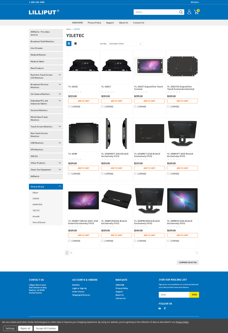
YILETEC (36, 210)
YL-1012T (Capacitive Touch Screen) (148, 88)
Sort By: (103, 43)
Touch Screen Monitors (41, 126)
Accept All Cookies (46, 328)
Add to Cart (83, 101)
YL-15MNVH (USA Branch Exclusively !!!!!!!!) (179, 222)
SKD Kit (34, 156)
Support (110, 22)
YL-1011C (73, 86)
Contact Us (138, 22)
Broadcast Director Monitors (40, 86)
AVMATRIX (37, 204)
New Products (37, 68)
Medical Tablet (37, 61)
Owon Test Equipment (41, 169)
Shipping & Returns (81, 295)
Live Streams (37, 48)
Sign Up (83, 288)
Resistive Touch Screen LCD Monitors (41, 76)
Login (74, 288)
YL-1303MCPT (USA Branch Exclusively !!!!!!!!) (115, 155)
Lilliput (35, 192)
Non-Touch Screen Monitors (39, 134)
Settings (10, 328)
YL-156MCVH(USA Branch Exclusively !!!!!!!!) (114, 222)
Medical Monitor (38, 55)
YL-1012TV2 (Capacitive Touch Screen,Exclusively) (180, 88)
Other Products (38, 163)
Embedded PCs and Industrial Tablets (39, 102)
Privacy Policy (94, 22)
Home (68, 29)
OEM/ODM (77, 22)
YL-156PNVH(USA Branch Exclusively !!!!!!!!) (147, 222)
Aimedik (36, 216)
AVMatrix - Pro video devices (40, 33)
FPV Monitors (37, 149)
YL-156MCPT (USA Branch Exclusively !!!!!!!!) (180, 155)
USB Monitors (37, 143)
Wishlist (195, 2)
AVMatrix (35, 176)
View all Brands (39, 222)
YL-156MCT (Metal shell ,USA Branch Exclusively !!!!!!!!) (83, 222)
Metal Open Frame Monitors (39, 118)
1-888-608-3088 (36, 2)
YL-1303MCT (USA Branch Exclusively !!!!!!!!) (147, 155)
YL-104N (72, 154)
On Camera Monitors (40, 94)
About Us (123, 22)
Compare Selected (188, 262)
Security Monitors (39, 110)
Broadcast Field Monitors (42, 41)
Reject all (25, 328)
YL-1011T (106, 86)
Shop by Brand (37, 186)
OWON (36, 198)
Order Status (78, 292)
